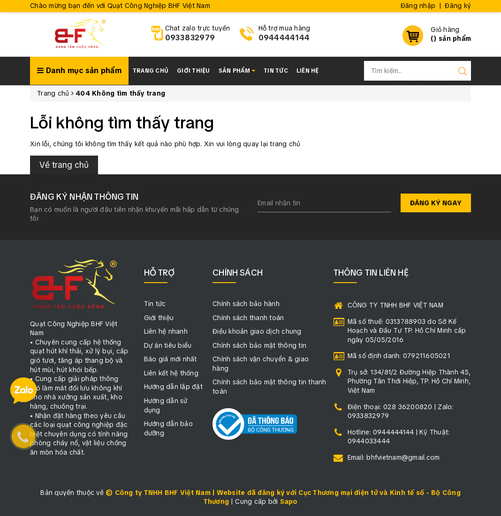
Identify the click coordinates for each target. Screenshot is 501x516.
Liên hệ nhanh (166, 331)
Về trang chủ (64, 164)
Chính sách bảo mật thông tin (259, 345)
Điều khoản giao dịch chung (257, 331)
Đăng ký (458, 5)
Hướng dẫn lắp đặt (173, 386)
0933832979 (190, 38)
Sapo (289, 501)
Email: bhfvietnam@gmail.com (394, 457)
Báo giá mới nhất (170, 359)
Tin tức (276, 71)
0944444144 (284, 38)
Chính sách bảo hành (246, 303)
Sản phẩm (237, 71)
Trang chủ (150, 71)
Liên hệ (307, 71)
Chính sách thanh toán (248, 318)
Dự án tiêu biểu (168, 345)
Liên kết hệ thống (171, 373)
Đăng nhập (418, 5)
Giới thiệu (193, 71)
